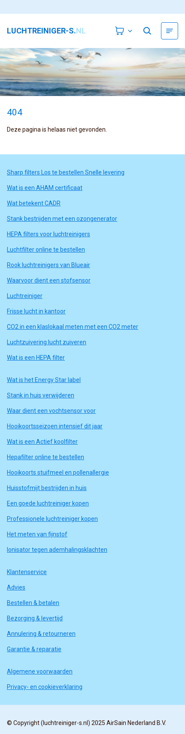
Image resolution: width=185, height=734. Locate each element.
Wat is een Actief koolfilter (42, 441)
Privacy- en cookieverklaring (44, 686)
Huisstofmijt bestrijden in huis (47, 487)
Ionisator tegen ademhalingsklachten (57, 549)
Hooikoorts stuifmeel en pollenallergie (58, 472)
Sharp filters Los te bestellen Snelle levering (65, 172)
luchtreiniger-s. (46, 31)
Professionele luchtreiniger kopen (52, 518)
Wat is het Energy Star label (44, 379)
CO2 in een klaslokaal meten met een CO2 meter (72, 326)
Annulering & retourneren (41, 633)
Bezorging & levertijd (35, 618)
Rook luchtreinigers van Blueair (48, 265)
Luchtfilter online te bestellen (46, 249)
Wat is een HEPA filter (36, 357)
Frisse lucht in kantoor (36, 311)
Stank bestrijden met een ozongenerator (62, 218)
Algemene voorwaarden (40, 671)
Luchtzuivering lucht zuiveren (46, 342)
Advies (16, 587)
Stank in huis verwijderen (40, 395)
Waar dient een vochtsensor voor (51, 410)
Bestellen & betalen (33, 602)
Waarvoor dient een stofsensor (49, 280)
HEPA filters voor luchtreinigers (48, 234)
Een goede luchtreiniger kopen (48, 503)
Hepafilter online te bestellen (45, 457)
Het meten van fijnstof (37, 534)
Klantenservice (27, 572)
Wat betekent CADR (34, 203)
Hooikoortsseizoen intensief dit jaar (55, 426)
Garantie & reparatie (34, 649)
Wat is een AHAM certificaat (44, 187)
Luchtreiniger (24, 295)
